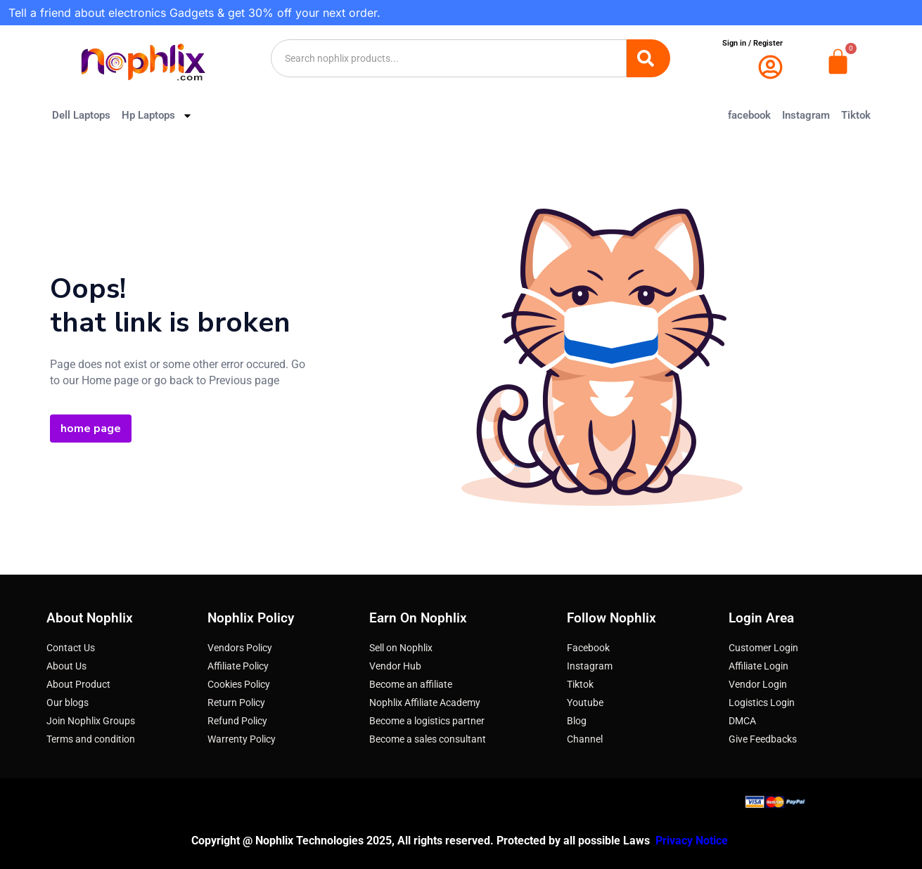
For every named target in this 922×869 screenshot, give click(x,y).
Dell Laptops (81, 115)
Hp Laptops (157, 115)
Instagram (806, 115)
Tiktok (856, 115)
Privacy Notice (693, 840)
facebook (749, 115)
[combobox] (449, 58)
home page (90, 428)
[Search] (648, 58)
